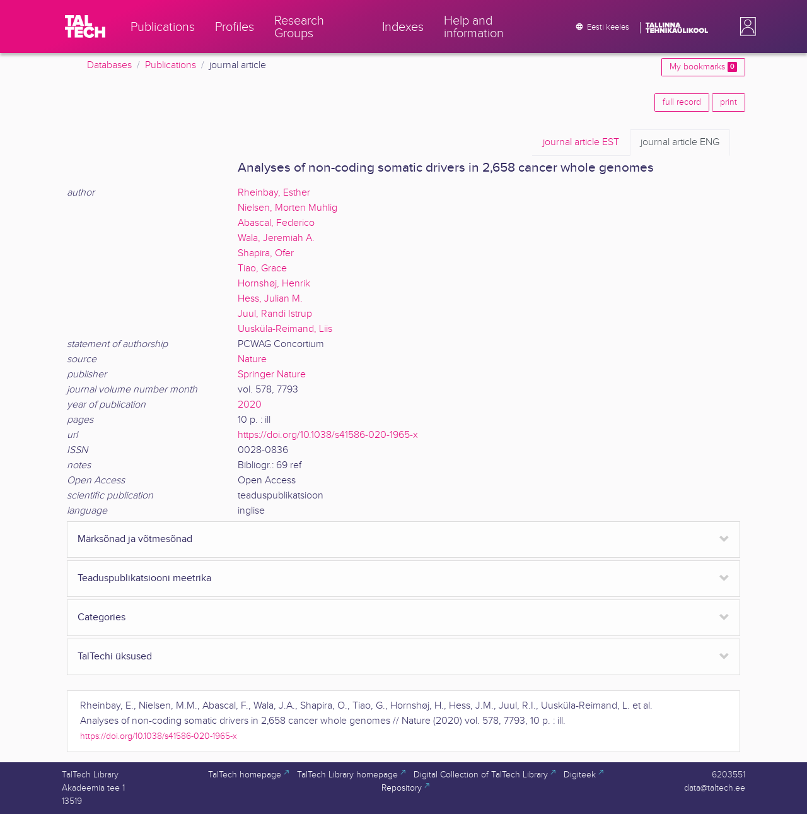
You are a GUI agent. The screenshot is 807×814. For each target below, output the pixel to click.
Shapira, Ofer (266, 253)
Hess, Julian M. (270, 299)
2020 (250, 405)
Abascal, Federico (276, 223)
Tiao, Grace (262, 268)
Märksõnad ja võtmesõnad (135, 539)
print (728, 102)
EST (581, 142)
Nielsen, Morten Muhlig (287, 208)
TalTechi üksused (115, 657)
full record (682, 102)
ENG (680, 142)
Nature (252, 359)
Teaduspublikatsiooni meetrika (144, 578)
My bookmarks (703, 67)
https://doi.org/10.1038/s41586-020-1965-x (328, 435)
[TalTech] (85, 26)
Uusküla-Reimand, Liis (285, 329)
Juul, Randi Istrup (275, 314)
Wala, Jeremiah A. (276, 238)
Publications (170, 65)
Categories (101, 617)
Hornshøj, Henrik (274, 284)
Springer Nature (272, 374)
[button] (745, 26)
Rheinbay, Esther (274, 193)
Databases (109, 65)
